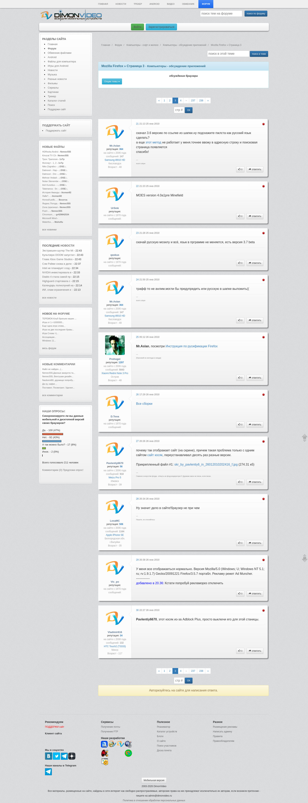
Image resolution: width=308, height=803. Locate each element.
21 (137, 123)
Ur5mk (115, 208)
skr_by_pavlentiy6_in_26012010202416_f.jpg (206, 464)
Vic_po (115, 581)
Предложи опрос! (73, 469)
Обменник (188, 4)
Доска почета (164, 750)
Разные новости (57, 79)
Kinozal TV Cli (49, 155)
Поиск (51, 104)
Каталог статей (56, 100)
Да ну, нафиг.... (49, 384)
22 (137, 186)
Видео (171, 4)
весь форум (49, 348)
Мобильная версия (154, 780)
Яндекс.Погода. (50, 203)
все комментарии (52, 395)
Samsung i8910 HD (115, 160)
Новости (121, 4)
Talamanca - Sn (49, 189)
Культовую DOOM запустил (58, 254)
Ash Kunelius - (49, 185)
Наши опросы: (53, 411)
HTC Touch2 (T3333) (115, 646)
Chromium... (48, 214)
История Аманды (51, 192)
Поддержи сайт (57, 109)
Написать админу (222, 731)
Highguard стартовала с (56, 281)
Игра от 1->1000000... (53, 322)
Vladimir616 (115, 632)
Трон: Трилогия (50, 159)
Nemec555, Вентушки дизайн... (57, 376)
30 (137, 610)
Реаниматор (163, 726)
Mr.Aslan (115, 145)
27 (137, 441)
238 (201, 100)
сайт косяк (154, 455)
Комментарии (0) (52, 469)
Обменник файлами (60, 52)
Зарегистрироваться (161, 27)
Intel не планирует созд (56, 268)
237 (193, 100)
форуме (64, 313)
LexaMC (115, 520)
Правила (218, 736)
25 (137, 337)
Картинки (53, 92)
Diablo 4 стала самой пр (56, 276)
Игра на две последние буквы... (58, 329)
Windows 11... (49, 340)
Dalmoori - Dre (49, 174)
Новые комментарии (58, 364)
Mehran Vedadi (49, 177)
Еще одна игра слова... (53, 326)
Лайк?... (46, 196)
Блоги (160, 736)
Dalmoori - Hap (49, 170)
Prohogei (114, 359)
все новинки (49, 229)
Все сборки (144, 403)
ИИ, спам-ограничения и (57, 289)
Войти (137, 27)
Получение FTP (109, 731)
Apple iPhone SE (115, 535)
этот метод (153, 142)
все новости (49, 297)
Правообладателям (223, 741)
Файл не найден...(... (52, 369)
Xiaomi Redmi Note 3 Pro (115, 373)
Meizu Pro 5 (115, 477)
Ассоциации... (49, 337)
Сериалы (53, 87)
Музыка (52, 74)
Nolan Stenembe (50, 181)
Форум (206, 4)
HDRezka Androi (50, 152)
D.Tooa (115, 416)
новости (67, 245)
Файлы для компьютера (62, 61)
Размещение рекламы (225, 726)
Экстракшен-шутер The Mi (57, 250)
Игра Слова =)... (50, 333)
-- (186, 100)
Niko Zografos (49, 166)
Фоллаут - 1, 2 (49, 163)
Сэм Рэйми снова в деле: (57, 263)
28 (137, 498)
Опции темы (112, 81)
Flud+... (46, 211)
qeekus (114, 254)
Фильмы (53, 83)
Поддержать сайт (56, 125)
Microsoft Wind (49, 218)
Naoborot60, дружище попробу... (58, 380)
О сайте (161, 741)
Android (154, 4)
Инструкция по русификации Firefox (192, 346)
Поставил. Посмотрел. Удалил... (58, 387)
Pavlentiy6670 (114, 463)
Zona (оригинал (50, 207)
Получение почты (110, 726)
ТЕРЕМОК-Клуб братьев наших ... (59, 318)
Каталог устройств (167, 731)
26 (137, 394)
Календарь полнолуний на (57, 285)
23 (137, 233)
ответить (255, 169)
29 (137, 559)
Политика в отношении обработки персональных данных (154, 800)
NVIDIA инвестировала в (57, 272)
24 (137, 279)
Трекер (138, 4)
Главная (103, 4)
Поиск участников (166, 745)
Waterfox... (47, 222)
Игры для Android (58, 65)
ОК (188, 110)
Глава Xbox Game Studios (57, 259)
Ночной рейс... (49, 200)
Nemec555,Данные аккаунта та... (58, 373)
